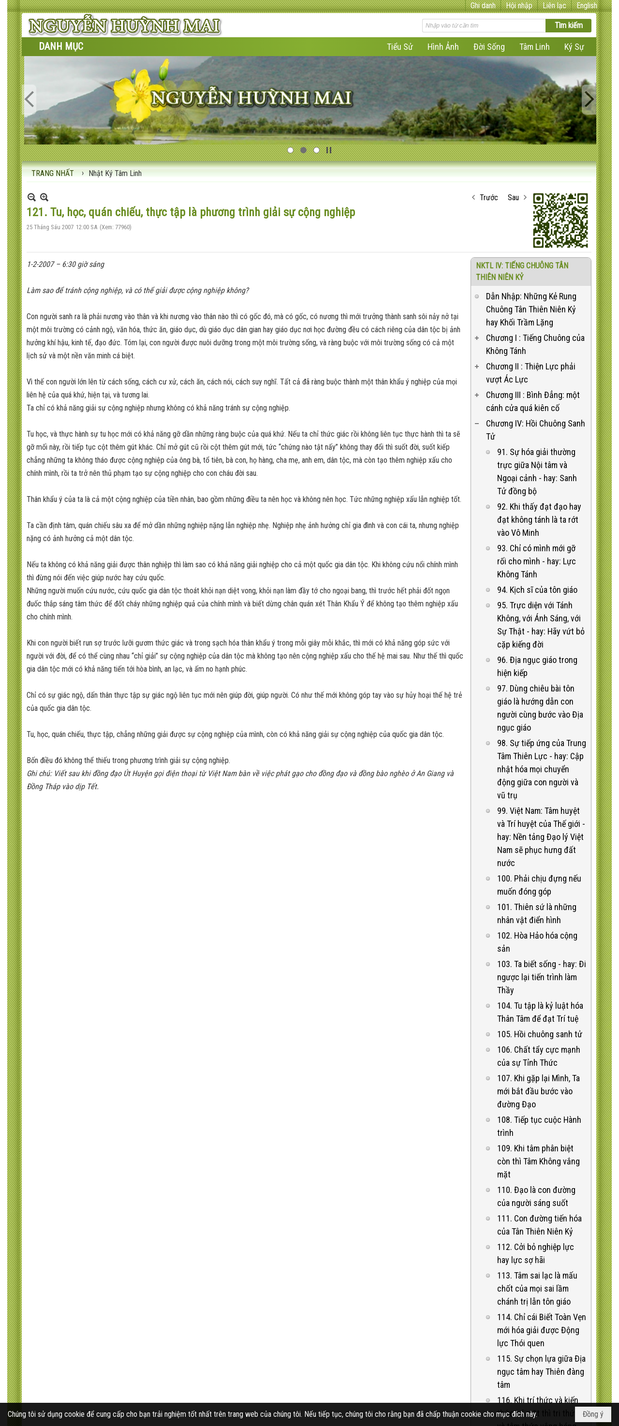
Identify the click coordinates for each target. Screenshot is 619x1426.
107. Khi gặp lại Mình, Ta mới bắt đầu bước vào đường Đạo (538, 985)
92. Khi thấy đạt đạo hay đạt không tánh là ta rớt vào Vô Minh (539, 413)
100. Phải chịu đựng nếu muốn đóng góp (539, 778)
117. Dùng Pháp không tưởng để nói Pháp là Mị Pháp (537, 1374)
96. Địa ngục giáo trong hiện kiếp (537, 560)
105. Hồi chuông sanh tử (539, 928)
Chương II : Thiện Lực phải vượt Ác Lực (530, 266)
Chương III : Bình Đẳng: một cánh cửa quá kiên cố (533, 295)
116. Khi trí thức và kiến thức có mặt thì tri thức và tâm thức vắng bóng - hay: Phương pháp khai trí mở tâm (541, 1320)
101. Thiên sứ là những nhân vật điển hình (536, 807)
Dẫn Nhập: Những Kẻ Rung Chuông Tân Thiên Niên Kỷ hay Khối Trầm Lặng (531, 203)
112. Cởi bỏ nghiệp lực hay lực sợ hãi (535, 1147)
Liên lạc (554, 5)
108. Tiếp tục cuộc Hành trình (539, 1019)
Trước (489, 91)
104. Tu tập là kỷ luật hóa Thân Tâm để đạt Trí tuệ (540, 905)
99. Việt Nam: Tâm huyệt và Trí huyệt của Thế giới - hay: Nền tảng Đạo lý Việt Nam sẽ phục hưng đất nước (541, 730)
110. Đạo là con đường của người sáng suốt (536, 1090)
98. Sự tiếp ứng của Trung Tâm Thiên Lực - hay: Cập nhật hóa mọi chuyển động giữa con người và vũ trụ (541, 663)
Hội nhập (519, 5)
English (586, 5)
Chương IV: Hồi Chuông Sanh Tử (535, 323)
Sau (513, 91)
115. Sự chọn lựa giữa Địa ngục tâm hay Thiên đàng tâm (541, 1265)
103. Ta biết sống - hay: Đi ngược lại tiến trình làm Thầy (541, 871)
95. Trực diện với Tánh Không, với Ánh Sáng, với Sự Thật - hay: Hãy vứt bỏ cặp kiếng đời (541, 518)
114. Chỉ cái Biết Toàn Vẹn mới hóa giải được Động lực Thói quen (541, 1223)
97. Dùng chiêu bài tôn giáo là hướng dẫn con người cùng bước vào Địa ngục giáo (540, 601)
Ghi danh (483, 5)
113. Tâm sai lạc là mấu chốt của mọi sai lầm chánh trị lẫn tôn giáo (537, 1182)
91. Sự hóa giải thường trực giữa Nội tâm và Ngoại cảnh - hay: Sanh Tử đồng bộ (537, 365)
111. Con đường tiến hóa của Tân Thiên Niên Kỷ (539, 1118)
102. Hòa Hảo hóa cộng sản (537, 835)
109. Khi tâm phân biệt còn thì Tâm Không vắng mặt (538, 1055)
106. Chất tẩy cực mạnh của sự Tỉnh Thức (538, 949)
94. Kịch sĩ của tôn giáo (537, 483)
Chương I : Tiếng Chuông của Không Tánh (535, 238)
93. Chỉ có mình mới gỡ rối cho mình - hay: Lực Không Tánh (536, 455)
